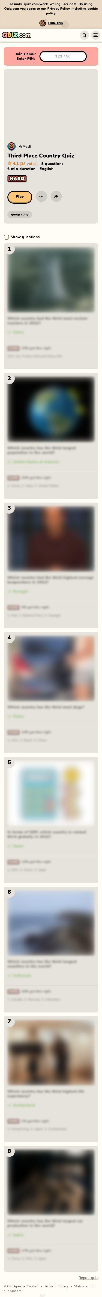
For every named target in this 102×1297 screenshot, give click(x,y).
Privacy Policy (58, 8)
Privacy (63, 1286)
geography (19, 214)
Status (79, 1286)
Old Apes (14, 1286)
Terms (49, 1286)
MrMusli (24, 146)
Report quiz (88, 1277)
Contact (33, 1286)
